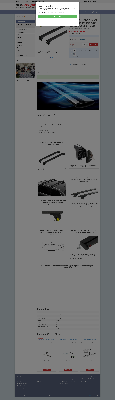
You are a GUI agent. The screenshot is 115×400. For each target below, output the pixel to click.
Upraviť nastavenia (57, 20)
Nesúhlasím (57, 22)
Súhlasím (57, 17)
